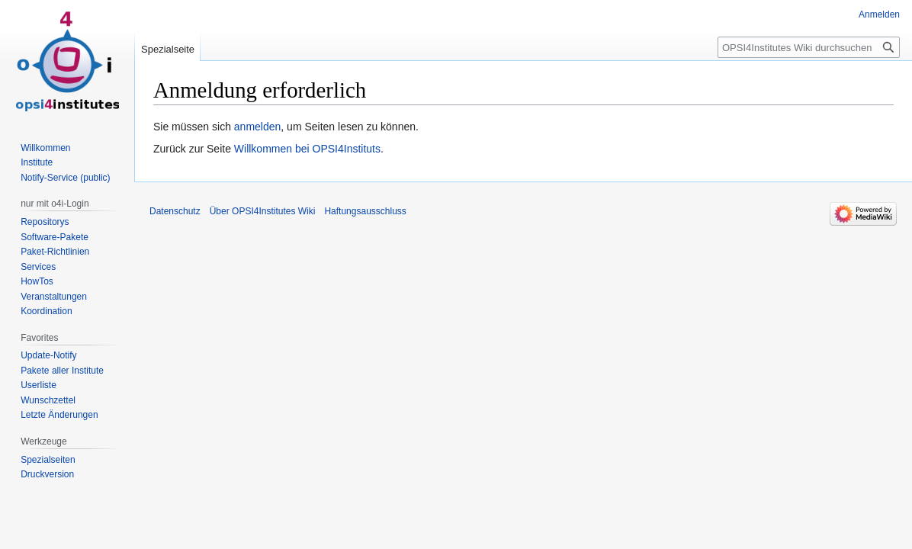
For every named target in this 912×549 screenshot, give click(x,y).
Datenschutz (175, 211)
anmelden (257, 126)
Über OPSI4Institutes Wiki (263, 211)
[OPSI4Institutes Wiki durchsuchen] (809, 47)
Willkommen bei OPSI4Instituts (307, 149)
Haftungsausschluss (365, 211)
